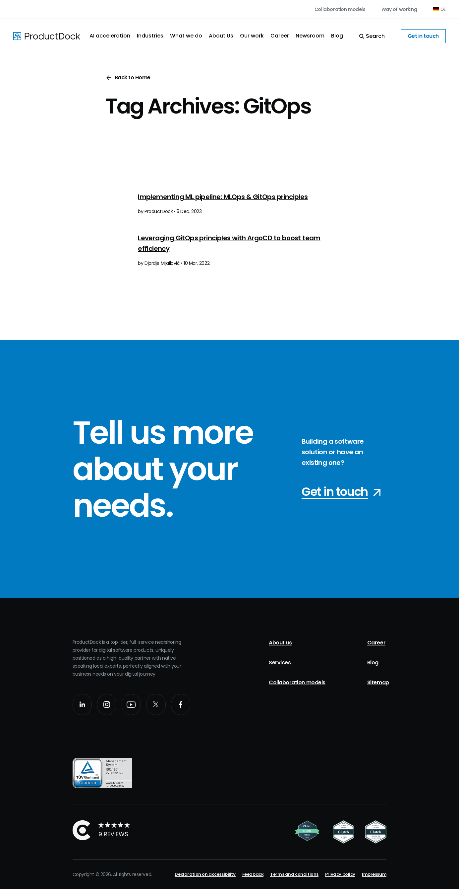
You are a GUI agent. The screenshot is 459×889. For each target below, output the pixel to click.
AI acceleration (109, 35)
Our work (252, 35)
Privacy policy (340, 874)
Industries (150, 35)
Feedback (253, 874)
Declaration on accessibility (205, 874)
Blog (337, 35)
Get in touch (423, 36)
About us (280, 642)
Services (280, 662)
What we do (186, 35)
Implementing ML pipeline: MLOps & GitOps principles (223, 196)
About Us (221, 35)
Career (279, 35)
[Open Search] (368, 36)
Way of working (399, 9)
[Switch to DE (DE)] (439, 9)
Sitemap (378, 682)
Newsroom (310, 35)
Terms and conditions (294, 874)
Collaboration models (340, 9)
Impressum (374, 874)
